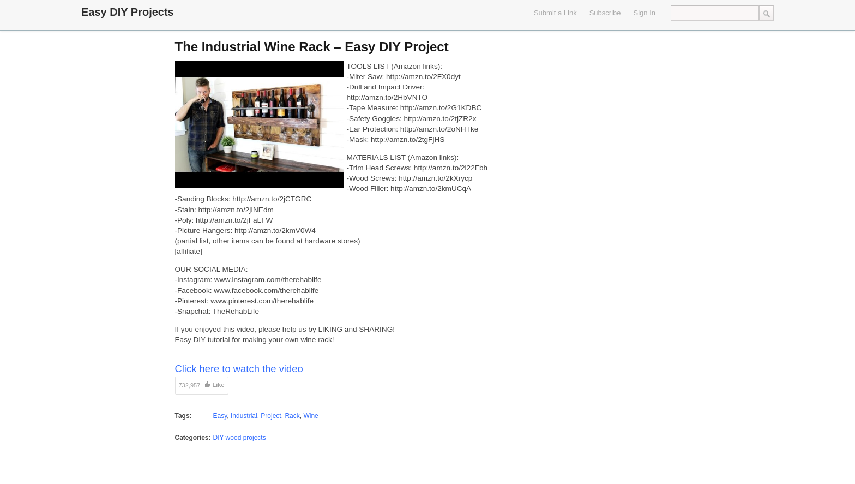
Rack (292, 416)
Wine (310, 416)
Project (271, 416)
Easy (220, 416)
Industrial (244, 416)
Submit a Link (555, 13)
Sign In (644, 13)
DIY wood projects (239, 437)
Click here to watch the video (239, 368)
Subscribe (605, 13)
